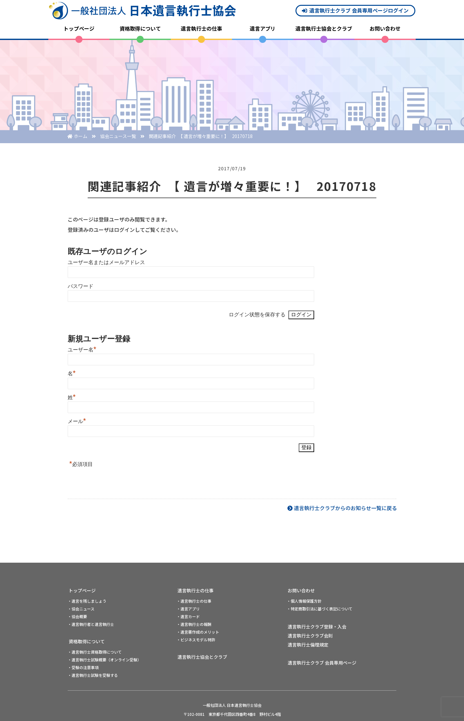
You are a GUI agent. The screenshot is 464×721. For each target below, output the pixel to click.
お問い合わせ (385, 28)
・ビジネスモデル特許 (196, 639)
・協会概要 (77, 616)
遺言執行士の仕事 (201, 28)
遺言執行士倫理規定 (308, 644)
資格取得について (140, 28)
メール (77, 421)
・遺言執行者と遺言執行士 (91, 624)
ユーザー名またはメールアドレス (106, 262)
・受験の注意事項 (83, 667)
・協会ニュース (81, 608)
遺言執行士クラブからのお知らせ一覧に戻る (345, 508)
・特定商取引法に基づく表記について (320, 608)
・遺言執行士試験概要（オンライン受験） (104, 659)
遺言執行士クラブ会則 (310, 635)
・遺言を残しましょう (87, 601)
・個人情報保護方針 (304, 601)
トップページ (78, 28)
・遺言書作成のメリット (198, 632)
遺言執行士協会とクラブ (323, 28)
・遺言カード (188, 616)
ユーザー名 (82, 349)
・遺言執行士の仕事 (194, 601)
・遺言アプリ (188, 608)
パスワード (80, 286)
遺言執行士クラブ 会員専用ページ (322, 662)
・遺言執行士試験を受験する (93, 675)
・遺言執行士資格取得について (95, 652)
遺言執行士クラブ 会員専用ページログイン (359, 10)
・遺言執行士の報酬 (194, 624)
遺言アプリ (263, 28)
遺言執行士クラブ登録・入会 (317, 626)
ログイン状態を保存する (257, 314)
